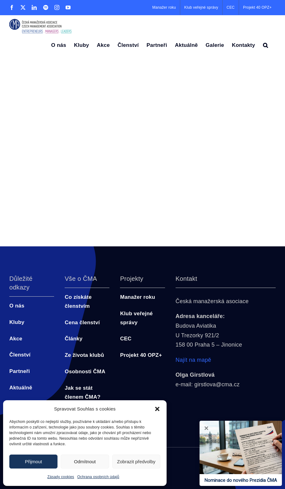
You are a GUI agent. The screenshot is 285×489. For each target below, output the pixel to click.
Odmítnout (85, 461)
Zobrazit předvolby (136, 461)
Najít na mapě (193, 360)
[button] (157, 409)
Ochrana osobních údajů (98, 477)
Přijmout (33, 461)
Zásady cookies (60, 477)
